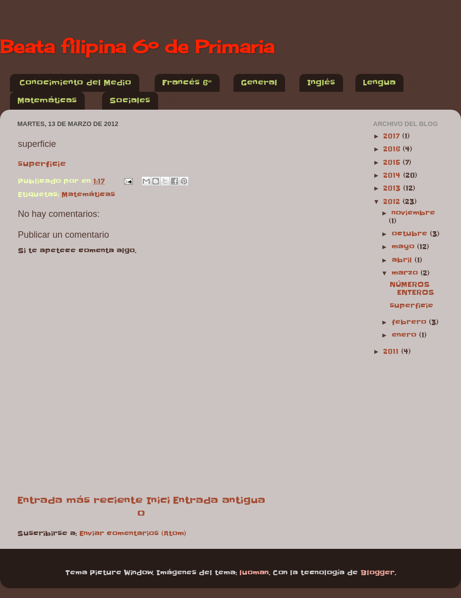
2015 (393, 162)
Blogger (377, 573)
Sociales (130, 100)
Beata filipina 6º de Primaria (137, 47)
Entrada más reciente (80, 500)
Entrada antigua (219, 500)
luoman (254, 573)
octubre (411, 234)
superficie (42, 164)
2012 (393, 201)
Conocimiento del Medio (75, 82)
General (259, 82)
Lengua (379, 82)
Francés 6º (187, 82)
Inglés (321, 82)
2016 (393, 149)
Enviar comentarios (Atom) (132, 533)
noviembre (413, 213)
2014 (393, 175)
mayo (404, 247)
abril (403, 260)
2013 (393, 188)
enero (405, 335)
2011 (392, 351)
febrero (410, 322)
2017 (392, 136)
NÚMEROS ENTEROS (412, 288)
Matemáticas (47, 100)
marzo (406, 273)
